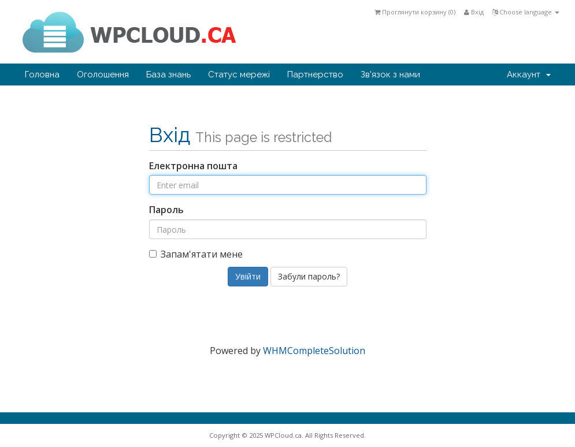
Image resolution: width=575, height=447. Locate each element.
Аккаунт (529, 74)
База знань (168, 74)
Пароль (166, 209)
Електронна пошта (193, 165)
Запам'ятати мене (196, 254)
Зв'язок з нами (390, 74)
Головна (42, 74)
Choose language (525, 12)
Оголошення (103, 74)
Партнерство (315, 74)
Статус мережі (239, 74)
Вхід (474, 12)
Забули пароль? (309, 276)
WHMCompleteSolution (314, 350)
